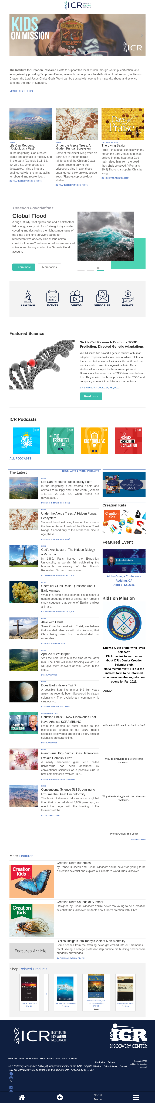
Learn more (23, 267)
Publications (32, 1058)
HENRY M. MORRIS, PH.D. (54, 643)
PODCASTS (93, 471)
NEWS (12, 142)
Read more (91, 396)
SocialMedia (98, 1097)
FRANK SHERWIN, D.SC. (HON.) (57, 503)
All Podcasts (20, 458)
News (21, 1058)
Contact (123, 1066)
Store (64, 1058)
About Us (12, 1058)
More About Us (21, 91)
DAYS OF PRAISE (110, 142)
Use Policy (100, 1062)
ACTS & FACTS (78, 471)
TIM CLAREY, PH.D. (52, 815)
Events (50, 1058)
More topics (49, 267)
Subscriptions (110, 1066)
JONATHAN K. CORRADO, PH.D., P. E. (59, 575)
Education (73, 1058)
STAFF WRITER (50, 675)
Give (57, 1058)
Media (42, 1058)
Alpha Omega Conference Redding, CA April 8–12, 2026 (124, 580)
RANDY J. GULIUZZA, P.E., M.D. (72, 958)
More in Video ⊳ (138, 839)
